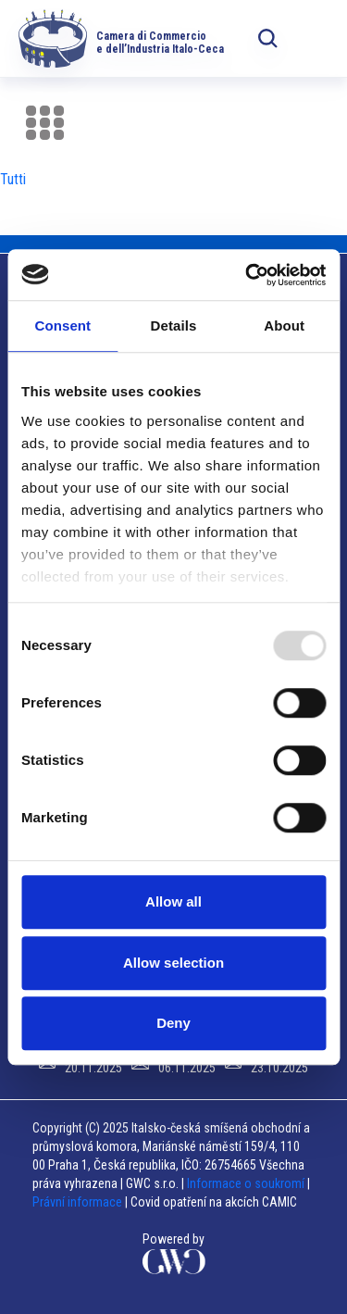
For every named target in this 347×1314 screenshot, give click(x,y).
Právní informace (77, 1202)
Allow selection (173, 962)
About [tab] (284, 325)
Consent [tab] (62, 325)
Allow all (173, 901)
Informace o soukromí (247, 1183)
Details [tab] (174, 325)
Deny (173, 1023)
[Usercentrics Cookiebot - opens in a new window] (247, 275)
